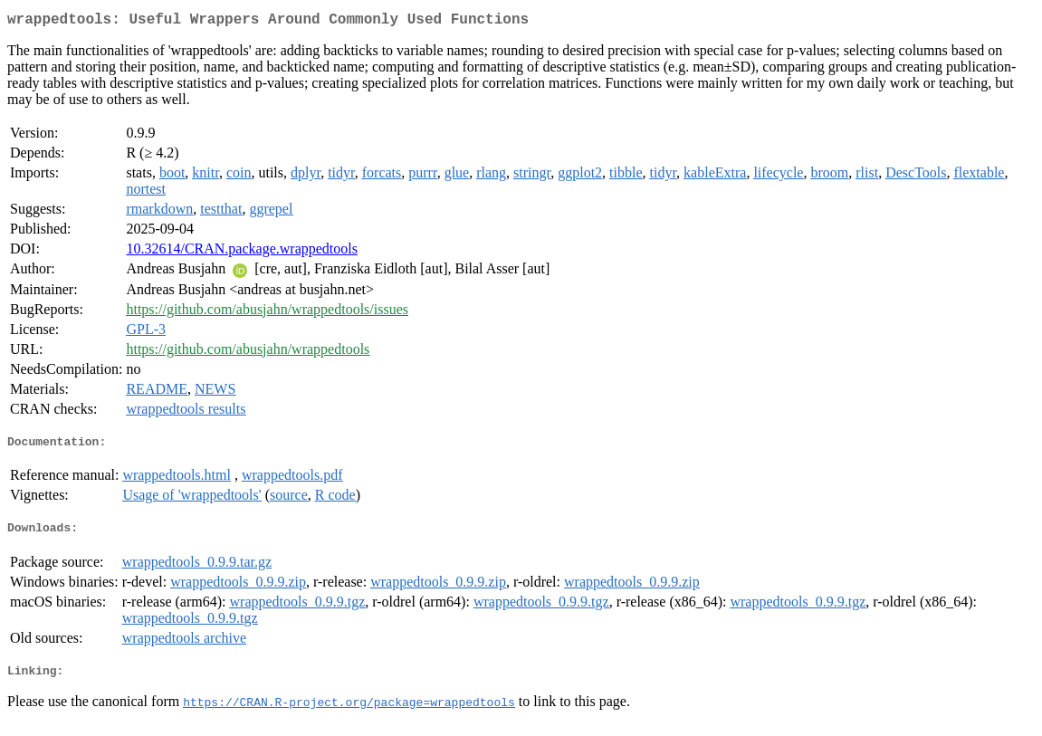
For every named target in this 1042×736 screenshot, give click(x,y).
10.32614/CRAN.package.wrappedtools (242, 252)
